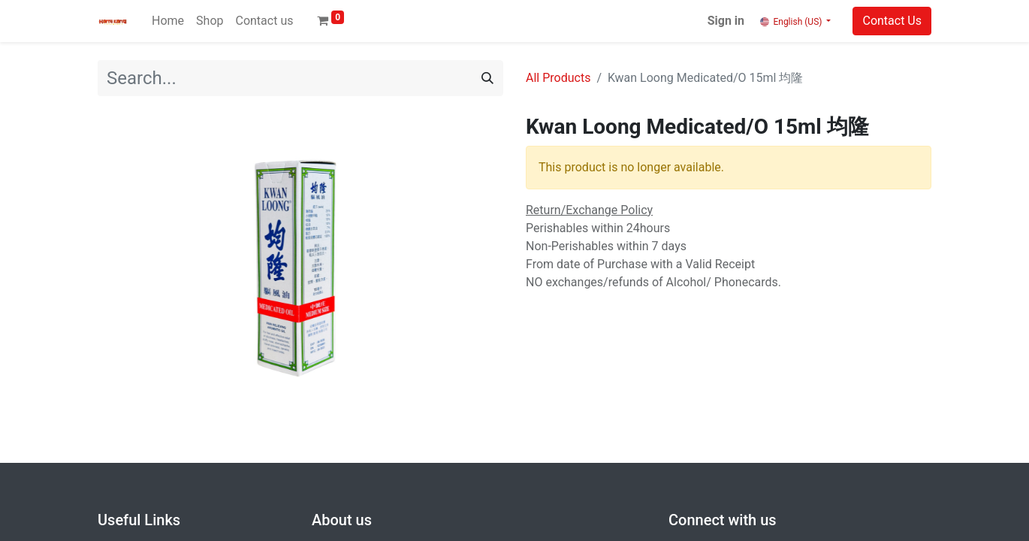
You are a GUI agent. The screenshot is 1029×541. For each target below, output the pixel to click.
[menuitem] (168, 21)
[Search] (487, 78)
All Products (558, 78)
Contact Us (892, 21)
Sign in (726, 21)
